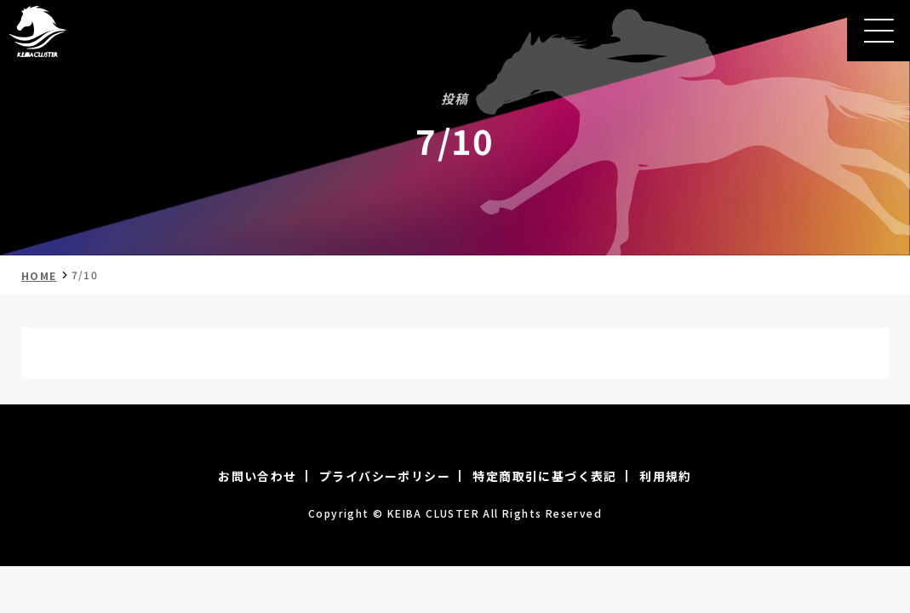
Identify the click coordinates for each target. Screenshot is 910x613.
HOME (39, 275)
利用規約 (665, 476)
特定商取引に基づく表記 (544, 476)
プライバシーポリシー (384, 476)
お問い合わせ (257, 476)
